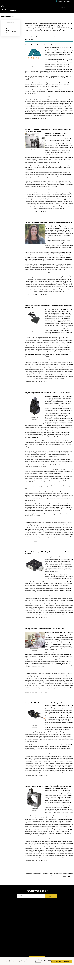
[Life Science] (29, 5)
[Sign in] (59, 1)
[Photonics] (37, 5)
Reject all (54, 961)
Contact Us (64, 876)
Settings (47, 960)
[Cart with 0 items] (55, 1)
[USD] (72, 1)
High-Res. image (34, 66)
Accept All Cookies (65, 961)
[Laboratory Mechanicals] (16, 5)
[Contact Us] (45, 5)
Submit (51, 895)
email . (34, 118)
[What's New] (13, 11)
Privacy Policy (38, 961)
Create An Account (66, 1)
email (46, 356)
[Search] (59, 7)
